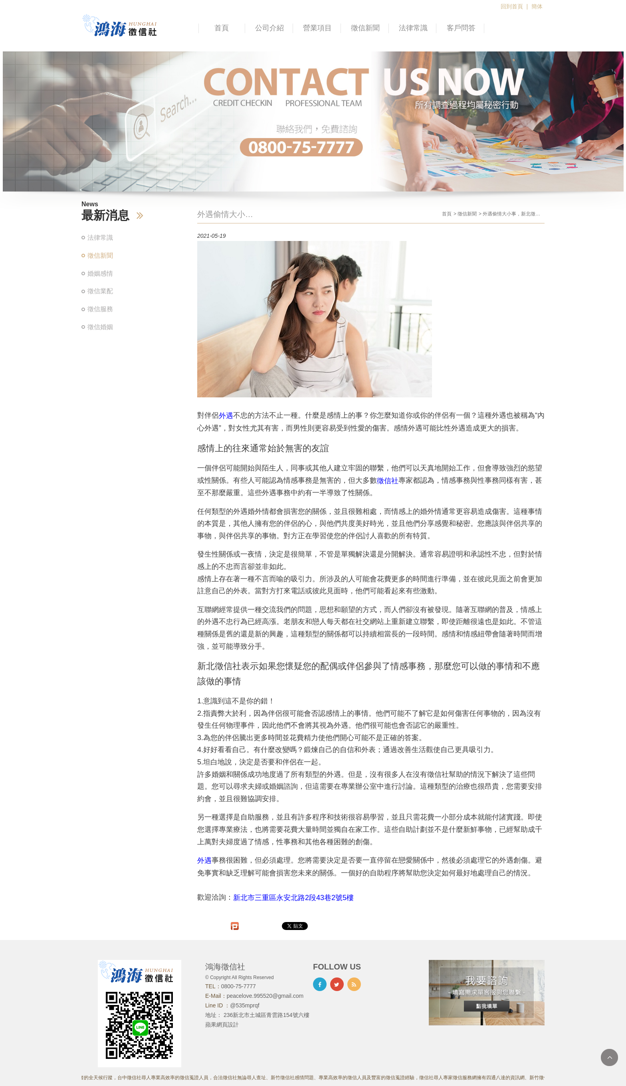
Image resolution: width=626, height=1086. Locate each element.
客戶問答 (461, 28)
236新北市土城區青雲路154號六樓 (266, 1015)
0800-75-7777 (238, 986)
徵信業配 (100, 291)
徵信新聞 (365, 28)
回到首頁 (512, 6)
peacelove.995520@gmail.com (265, 996)
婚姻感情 (100, 273)
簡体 (537, 6)
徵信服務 (100, 309)
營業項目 (317, 28)
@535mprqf (244, 1005)
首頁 (221, 28)
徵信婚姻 (100, 327)
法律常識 (413, 28)
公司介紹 (269, 28)
